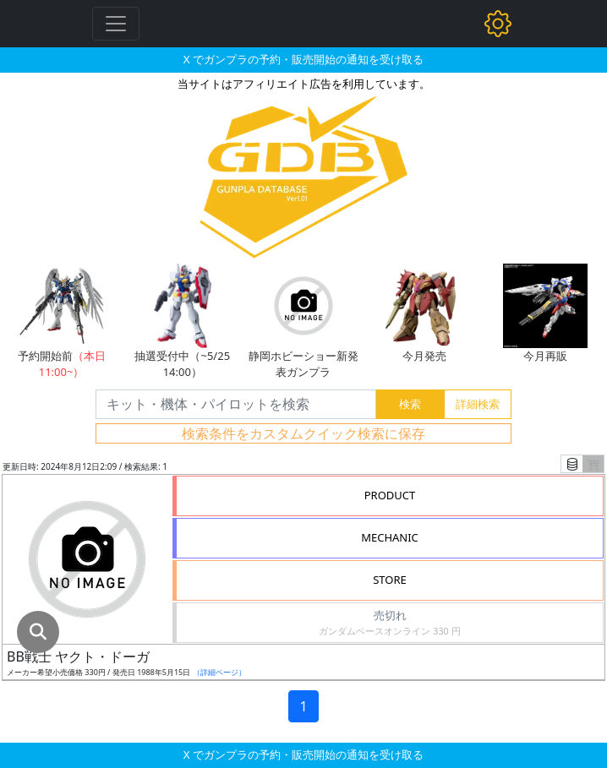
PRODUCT (390, 495)
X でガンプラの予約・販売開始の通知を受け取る (303, 59)
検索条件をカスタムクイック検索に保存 (303, 433)
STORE (390, 579)
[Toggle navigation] (115, 24)
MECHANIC (389, 537)
